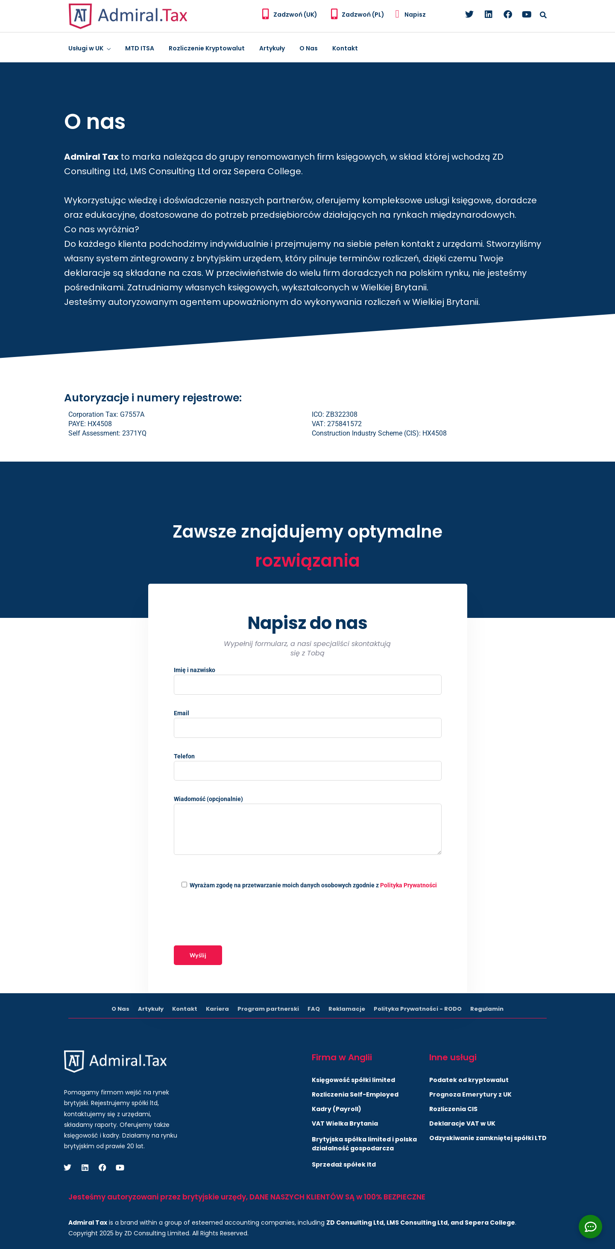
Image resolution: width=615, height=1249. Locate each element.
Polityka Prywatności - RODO (418, 1009)
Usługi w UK (85, 48)
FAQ (314, 1009)
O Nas (308, 48)
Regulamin (487, 1009)
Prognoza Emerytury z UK (470, 1094)
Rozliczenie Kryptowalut (207, 48)
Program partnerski (268, 1009)
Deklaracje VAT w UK (462, 1123)
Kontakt (345, 48)
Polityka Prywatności (408, 885)
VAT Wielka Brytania (345, 1123)
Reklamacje (346, 1009)
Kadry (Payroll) (336, 1109)
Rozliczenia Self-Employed (355, 1094)
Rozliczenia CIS (453, 1109)
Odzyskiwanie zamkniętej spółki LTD (488, 1138)
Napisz (415, 14)
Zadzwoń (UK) (295, 14)
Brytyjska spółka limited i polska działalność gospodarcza (364, 1143)
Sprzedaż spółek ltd (344, 1164)
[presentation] (239, 917)
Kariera (217, 1009)
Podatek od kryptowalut (469, 1080)
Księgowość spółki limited (353, 1080)
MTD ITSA (139, 48)
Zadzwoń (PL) (363, 14)
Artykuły (272, 48)
